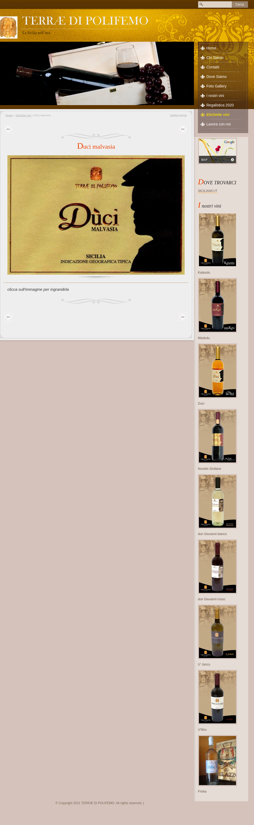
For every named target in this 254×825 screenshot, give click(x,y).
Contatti (212, 67)
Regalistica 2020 (220, 105)
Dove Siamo (216, 76)
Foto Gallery (216, 86)
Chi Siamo (215, 57)
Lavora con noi (218, 124)
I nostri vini (215, 95)
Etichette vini (23, 115)
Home (9, 115)
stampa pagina (178, 114)
